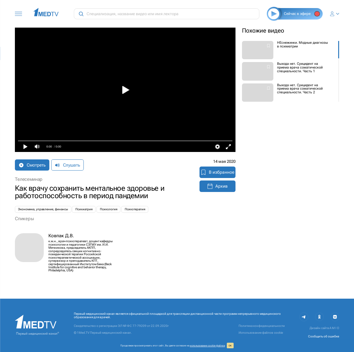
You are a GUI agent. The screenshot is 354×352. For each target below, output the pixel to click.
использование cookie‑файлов (207, 345)
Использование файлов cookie (261, 332)
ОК (230, 345)
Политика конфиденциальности (262, 325)
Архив (217, 186)
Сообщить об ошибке (323, 336)
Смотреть (32, 165)
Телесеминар (29, 179)
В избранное (217, 172)
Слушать (67, 165)
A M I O (334, 328)
